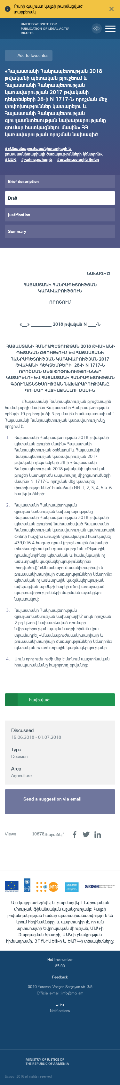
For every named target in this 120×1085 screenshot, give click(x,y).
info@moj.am (72, 993)
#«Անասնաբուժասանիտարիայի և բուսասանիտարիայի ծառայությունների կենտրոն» (53, 151)
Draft (13, 198)
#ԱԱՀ (10, 159)
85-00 (60, 965)
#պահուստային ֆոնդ (78, 159)
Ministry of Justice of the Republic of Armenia (47, 1061)
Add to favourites (33, 55)
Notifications (60, 1010)
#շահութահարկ (36, 159)
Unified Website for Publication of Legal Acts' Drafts (45, 28)
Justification (19, 214)
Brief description (23, 181)
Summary (17, 231)
